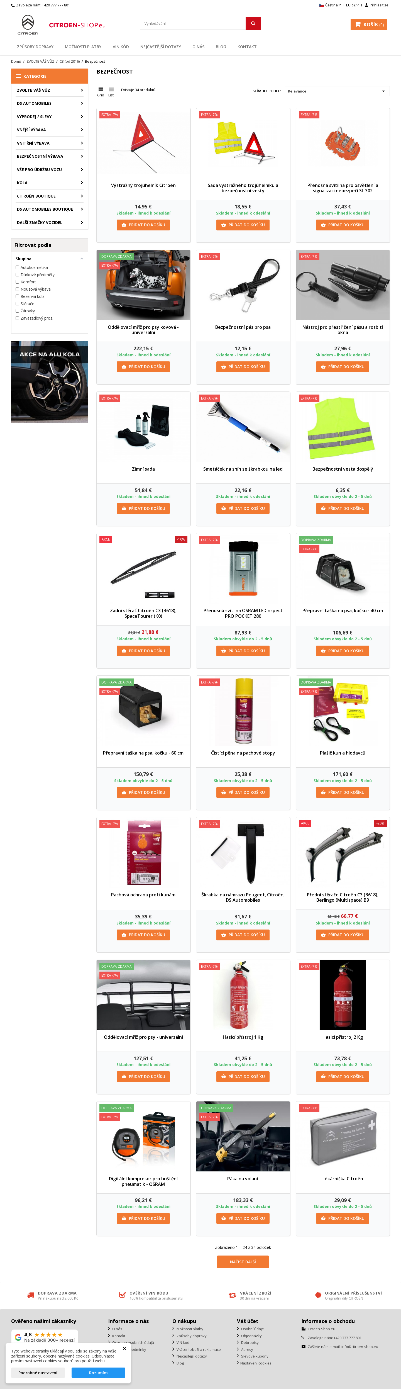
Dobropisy (249, 1342)
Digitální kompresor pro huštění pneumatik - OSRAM (143, 1181)
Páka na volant (243, 1179)
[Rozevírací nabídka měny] (353, 5)
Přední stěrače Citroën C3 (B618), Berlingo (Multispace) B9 (342, 897)
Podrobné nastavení (37, 1372)
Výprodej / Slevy (34, 116)
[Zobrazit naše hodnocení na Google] (44, 1337)
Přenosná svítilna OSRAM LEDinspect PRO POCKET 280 (243, 613)
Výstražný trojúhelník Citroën (143, 185)
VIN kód (121, 46)
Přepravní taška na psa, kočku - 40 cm (342, 610)
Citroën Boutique (36, 196)
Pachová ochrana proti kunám (143, 895)
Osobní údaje (252, 1328)
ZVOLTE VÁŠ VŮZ (33, 90)
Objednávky (251, 1335)
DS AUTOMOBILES (34, 103)
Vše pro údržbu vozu (39, 169)
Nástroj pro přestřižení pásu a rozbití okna (342, 330)
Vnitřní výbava (33, 143)
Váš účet (247, 1321)
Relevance (337, 91)
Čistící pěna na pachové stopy (243, 753)
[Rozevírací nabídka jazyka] (330, 5)
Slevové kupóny (254, 1356)
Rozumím (98, 1372)
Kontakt (247, 46)
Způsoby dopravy (35, 46)
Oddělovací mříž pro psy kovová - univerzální (143, 330)
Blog (221, 46)
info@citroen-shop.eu (359, 1346)
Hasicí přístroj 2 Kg (342, 1037)
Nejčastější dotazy (160, 46)
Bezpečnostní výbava (40, 156)
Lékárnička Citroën (342, 1179)
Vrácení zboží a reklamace (198, 1349)
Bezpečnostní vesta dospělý (342, 469)
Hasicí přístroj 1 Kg (243, 1037)
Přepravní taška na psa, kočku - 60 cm (143, 753)
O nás (198, 46)
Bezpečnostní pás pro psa (243, 327)
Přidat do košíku (143, 225)
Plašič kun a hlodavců (342, 753)
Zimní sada (143, 469)
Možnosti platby (83, 46)
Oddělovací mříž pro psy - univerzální (143, 1037)
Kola (22, 182)
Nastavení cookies (256, 1363)
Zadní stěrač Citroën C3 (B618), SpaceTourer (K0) (143, 613)
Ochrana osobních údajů (132, 1342)
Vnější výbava (31, 129)
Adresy (246, 1349)
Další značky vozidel (39, 222)
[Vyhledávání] (200, 23)
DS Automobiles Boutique (45, 209)
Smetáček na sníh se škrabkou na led (243, 469)
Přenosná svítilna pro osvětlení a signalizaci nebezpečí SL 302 (342, 188)
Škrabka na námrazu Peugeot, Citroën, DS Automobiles (243, 897)
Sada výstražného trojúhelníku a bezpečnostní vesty (243, 188)
